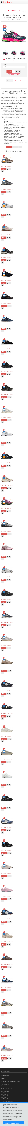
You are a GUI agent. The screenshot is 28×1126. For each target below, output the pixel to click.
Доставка (20, 84)
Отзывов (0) (18, 81)
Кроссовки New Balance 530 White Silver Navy (12, 212)
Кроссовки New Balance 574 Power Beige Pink (12, 234)
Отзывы (3, 1085)
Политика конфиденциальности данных (10, 1083)
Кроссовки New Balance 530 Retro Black (11, 805)
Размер (5, 64)
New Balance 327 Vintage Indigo (9, 827)
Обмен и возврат (5, 1084)
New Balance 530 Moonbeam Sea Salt (10, 941)
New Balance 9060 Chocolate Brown (10, 964)
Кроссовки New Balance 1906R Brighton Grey (12, 531)
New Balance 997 (4, 1098)
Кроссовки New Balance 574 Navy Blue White (12, 326)
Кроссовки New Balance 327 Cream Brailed (12, 645)
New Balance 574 (4, 1094)
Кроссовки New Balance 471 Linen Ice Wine (12, 1055)
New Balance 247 (4, 1092)
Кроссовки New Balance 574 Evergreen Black (12, 349)
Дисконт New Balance (5, 1074)
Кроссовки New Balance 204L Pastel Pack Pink (12, 896)
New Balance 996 (4, 1097)
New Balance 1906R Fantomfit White (10, 782)
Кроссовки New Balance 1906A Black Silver (12, 850)
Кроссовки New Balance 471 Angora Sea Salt (12, 873)
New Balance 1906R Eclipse (8, 622)
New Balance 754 (4, 1095)
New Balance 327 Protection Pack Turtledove (12, 759)
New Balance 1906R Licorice (8, 1010)
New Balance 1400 (5, 1091)
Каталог (3, 1077)
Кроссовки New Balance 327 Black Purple (11, 691)
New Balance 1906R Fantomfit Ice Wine (11, 554)
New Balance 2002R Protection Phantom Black (12, 371)
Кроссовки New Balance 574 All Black (10, 280)
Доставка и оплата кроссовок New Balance (10, 1081)
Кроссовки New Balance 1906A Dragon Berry (12, 303)
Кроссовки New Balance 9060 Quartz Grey (11, 417)
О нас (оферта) (4, 1080)
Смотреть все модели (10, 60)
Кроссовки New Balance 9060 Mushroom (11, 166)
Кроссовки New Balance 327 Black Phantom (12, 462)
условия (4, 1117)
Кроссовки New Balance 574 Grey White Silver (12, 1033)
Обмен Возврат (14, 87)
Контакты (3, 1078)
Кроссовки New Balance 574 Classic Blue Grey (12, 987)
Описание (9, 81)
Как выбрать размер (10, 84)
